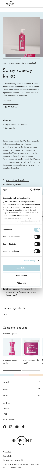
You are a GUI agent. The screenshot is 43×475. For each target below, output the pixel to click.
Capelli (6, 382)
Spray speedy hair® (29, 63)
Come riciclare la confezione (17, 180)
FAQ (5, 414)
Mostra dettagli (30, 261)
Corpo (5, 388)
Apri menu (3, 3)
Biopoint (11, 3)
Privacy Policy (7, 452)
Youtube (17, 427)
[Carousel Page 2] (31, 370)
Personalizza (21, 275)
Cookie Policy (7, 456)
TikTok (23, 427)
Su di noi (6, 402)
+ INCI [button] (5, 315)
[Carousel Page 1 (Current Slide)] (12, 370)
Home (5, 63)
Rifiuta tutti (21, 283)
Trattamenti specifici (14, 63)
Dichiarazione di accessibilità (13, 460)
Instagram (11, 427)
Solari (5, 395)
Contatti (6, 408)
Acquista (11, 106)
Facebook (4, 427)
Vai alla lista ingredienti (12, 184)
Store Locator (8, 419)
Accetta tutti (21, 268)
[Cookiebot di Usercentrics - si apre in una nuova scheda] (30, 190)
